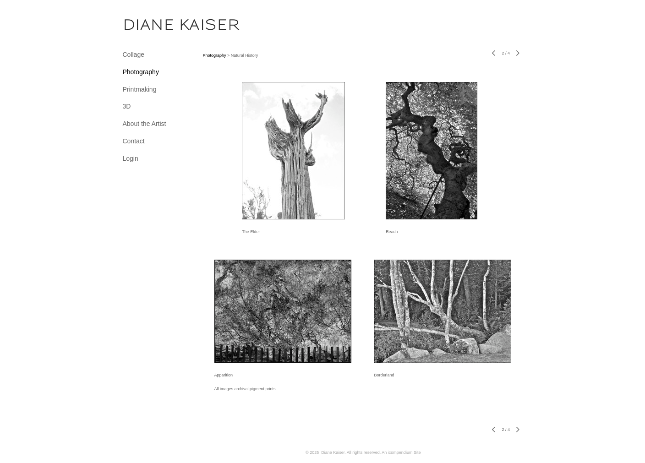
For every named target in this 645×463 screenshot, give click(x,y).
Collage (133, 54)
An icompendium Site (401, 452)
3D (127, 106)
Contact (134, 141)
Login (130, 158)
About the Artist (144, 123)
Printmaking (140, 89)
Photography (141, 72)
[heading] (146, 24)
